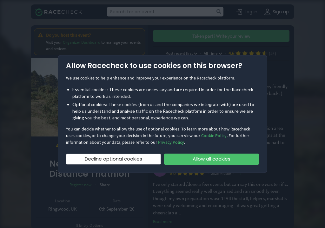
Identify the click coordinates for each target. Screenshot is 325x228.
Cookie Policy (214, 135)
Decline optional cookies (113, 158)
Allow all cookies (211, 158)
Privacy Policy (171, 142)
